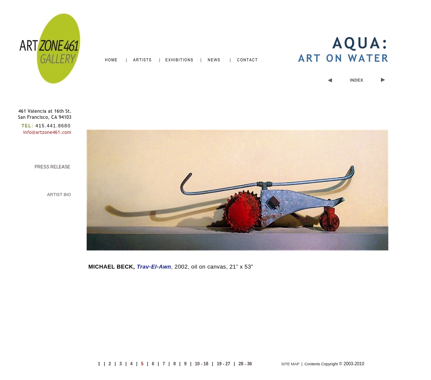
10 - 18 (201, 363)
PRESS (52, 167)
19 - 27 (223, 363)
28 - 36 (245, 363)
